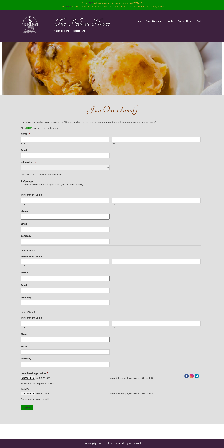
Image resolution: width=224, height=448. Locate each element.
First (23, 143)
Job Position (28, 162)
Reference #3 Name (31, 317)
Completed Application (34, 373)
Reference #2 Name (31, 256)
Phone (24, 211)
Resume (25, 389)
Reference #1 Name (31, 194)
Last (114, 143)
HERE (90, 3)
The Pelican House (82, 23)
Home (138, 21)
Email (25, 150)
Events (169, 21)
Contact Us (183, 21)
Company (26, 236)
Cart (199, 21)
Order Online (152, 21)
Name (25, 133)
